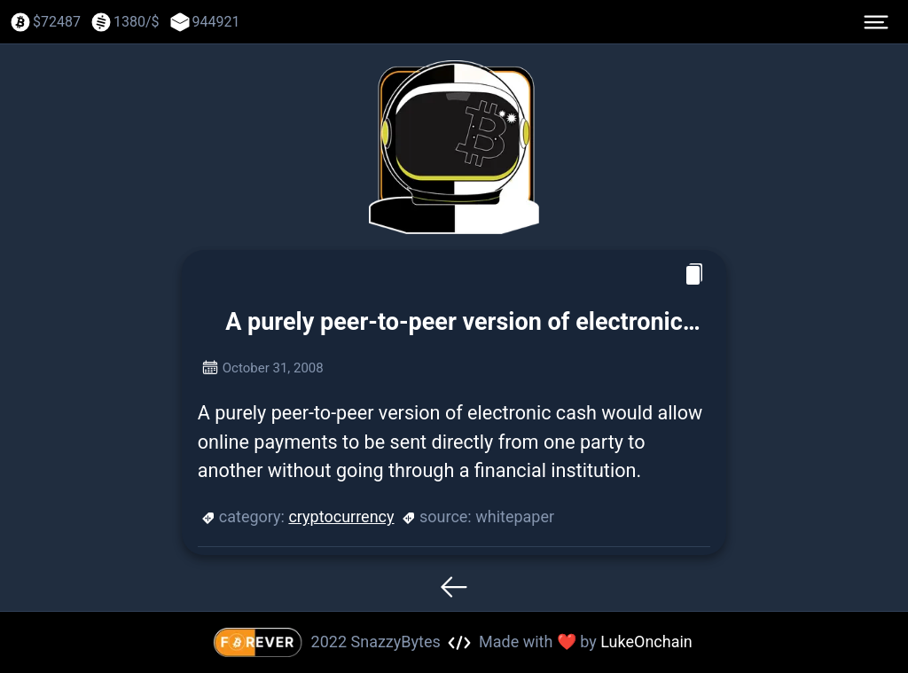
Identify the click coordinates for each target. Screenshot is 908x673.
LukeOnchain (646, 641)
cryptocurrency (341, 516)
